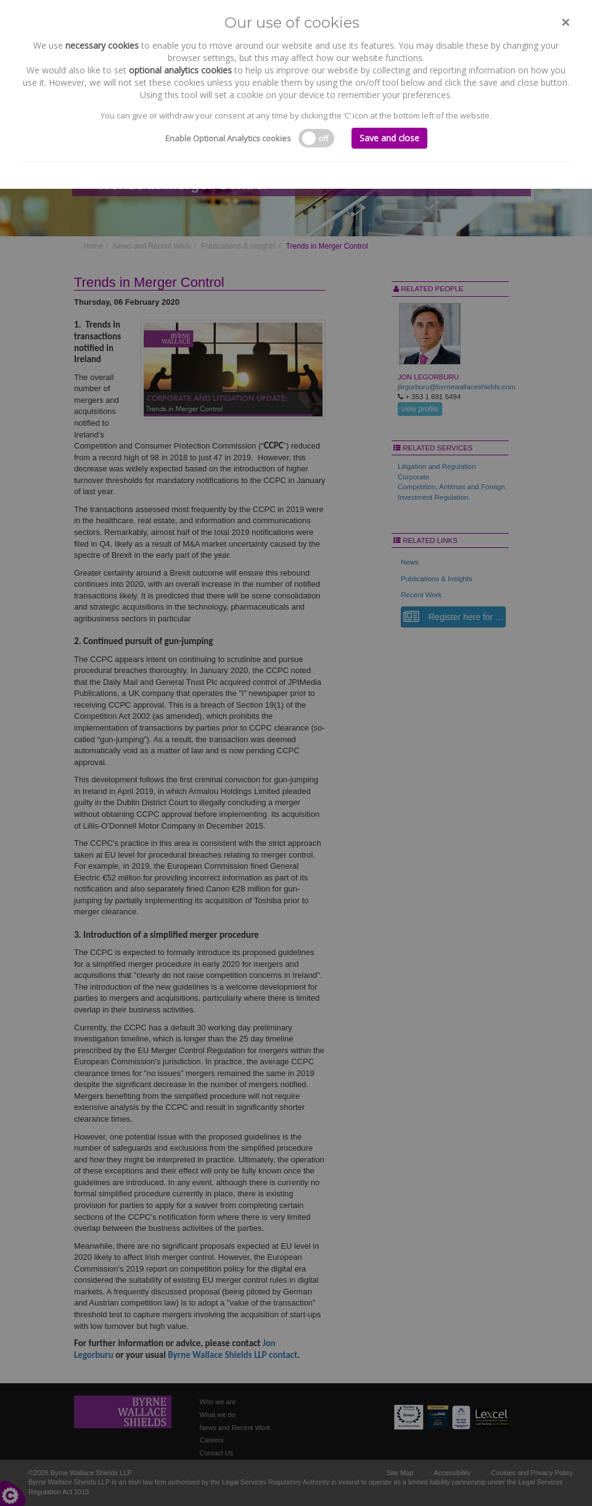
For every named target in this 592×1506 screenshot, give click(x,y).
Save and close (389, 138)
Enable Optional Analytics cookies (228, 138)
